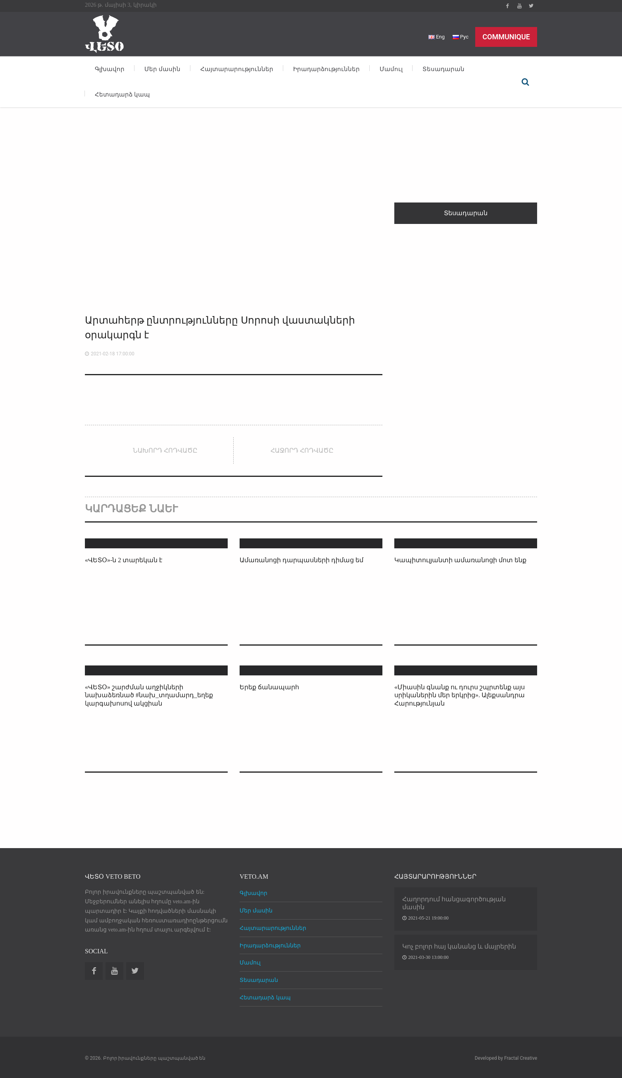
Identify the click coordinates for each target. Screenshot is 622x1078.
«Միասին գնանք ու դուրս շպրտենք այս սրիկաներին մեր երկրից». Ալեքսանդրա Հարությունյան (459, 695)
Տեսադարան (443, 69)
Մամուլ (391, 69)
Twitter (531, 6)
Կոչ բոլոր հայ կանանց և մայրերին (459, 946)
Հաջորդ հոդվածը (302, 450)
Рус (460, 37)
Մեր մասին (162, 69)
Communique (506, 37)
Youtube (519, 6)
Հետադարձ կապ (122, 94)
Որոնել (525, 82)
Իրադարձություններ (326, 69)
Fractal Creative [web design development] (520, 1058)
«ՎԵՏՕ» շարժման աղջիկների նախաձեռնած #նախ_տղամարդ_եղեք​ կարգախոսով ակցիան (149, 695)
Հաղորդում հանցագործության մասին (454, 903)
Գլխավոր (110, 69)
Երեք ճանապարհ (269, 687)
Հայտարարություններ (236, 69)
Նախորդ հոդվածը (165, 450)
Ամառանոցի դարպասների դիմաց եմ (301, 560)
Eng (436, 37)
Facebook (507, 6)
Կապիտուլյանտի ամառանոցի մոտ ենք (460, 560)
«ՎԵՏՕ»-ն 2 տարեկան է (123, 560)
